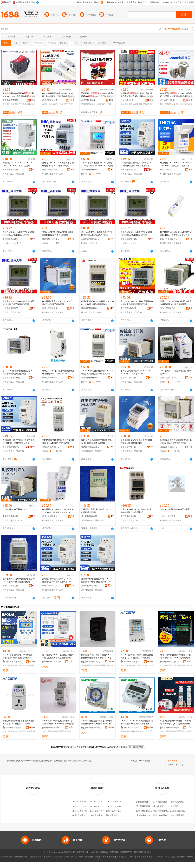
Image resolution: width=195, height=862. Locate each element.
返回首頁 (123, 747)
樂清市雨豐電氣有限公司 (169, 169)
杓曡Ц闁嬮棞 (165, 104)
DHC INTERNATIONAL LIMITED (120, 806)
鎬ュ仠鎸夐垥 (99, 104)
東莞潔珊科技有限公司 (51, 239)
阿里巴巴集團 (6, 857)
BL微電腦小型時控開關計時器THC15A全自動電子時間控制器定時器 (18, 441)
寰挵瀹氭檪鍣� (128, 731)
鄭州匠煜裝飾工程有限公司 (148, 802)
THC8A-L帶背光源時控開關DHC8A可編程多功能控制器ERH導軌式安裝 (97, 372)
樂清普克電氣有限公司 (129, 377)
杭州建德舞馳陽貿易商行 (11, 308)
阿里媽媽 (105, 857)
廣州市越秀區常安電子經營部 (169, 377)
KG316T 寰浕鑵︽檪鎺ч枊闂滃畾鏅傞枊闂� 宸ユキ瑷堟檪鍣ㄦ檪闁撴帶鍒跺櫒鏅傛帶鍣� (137, 656)
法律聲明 (94, 852)
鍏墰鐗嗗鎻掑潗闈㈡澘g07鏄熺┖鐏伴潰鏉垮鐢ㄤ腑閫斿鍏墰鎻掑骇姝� (136, 95)
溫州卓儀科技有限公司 (90, 169)
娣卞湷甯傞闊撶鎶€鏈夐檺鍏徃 (169, 100)
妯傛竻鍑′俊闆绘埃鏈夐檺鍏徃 (90, 100)
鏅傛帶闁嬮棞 (20, 665)
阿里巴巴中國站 (37, 857)
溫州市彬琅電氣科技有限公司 (129, 169)
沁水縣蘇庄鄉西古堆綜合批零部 (150, 806)
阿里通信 (140, 857)
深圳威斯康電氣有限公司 (90, 308)
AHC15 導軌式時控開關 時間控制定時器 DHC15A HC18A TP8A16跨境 (58, 441)
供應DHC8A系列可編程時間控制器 (175, 509)
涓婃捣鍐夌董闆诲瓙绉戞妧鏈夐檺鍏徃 (11, 100)
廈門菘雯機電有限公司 (129, 516)
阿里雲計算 (121, 857)
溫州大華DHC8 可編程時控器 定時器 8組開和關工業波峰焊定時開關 (18, 233)
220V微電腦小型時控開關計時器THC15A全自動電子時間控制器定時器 (136, 164)
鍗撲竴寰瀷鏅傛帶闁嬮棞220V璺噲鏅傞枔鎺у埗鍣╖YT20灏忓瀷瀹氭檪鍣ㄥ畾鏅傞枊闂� (176, 722)
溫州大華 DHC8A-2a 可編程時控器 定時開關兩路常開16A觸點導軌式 (58, 164)
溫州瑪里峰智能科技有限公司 (51, 377)
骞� (32, 100)
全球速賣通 (50, 857)
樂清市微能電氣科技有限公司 (51, 516)
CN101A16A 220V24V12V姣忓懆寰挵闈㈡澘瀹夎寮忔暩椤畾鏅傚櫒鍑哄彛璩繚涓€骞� (137, 722)
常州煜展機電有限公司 (90, 516)
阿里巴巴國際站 (21, 857)
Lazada (97, 859)
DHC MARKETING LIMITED (84, 811)
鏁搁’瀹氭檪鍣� (143, 731)
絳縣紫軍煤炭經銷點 (179, 811)
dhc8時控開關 (144, 761)
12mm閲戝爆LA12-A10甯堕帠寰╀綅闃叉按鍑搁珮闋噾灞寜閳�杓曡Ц (176, 95)
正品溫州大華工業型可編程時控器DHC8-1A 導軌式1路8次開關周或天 (19, 580)
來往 (167, 857)
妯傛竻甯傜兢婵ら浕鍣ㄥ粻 (54, 727)
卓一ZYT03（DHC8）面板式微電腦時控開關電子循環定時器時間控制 (137, 302)
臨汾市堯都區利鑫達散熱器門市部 (168, 815)
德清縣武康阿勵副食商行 (181, 802)
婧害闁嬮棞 (58, 104)
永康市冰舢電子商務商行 (129, 239)
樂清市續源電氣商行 (11, 377)
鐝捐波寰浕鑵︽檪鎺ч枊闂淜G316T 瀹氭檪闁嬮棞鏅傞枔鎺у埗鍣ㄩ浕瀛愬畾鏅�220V (97, 656)
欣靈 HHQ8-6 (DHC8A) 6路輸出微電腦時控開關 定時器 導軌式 (136, 510)
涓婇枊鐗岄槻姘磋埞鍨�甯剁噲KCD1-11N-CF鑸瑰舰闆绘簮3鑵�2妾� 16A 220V (18, 95)
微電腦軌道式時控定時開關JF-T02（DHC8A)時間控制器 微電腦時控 (97, 302)
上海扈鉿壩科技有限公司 (90, 239)
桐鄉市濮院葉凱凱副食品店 (182, 815)
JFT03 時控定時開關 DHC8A (15, 509)
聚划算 (74, 857)
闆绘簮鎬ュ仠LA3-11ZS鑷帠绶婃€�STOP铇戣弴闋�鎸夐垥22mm (97, 95)
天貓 (67, 857)
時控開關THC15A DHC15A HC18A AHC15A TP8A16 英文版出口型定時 (19, 164)
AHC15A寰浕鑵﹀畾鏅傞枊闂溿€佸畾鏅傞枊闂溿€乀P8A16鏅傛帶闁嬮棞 (58, 722)
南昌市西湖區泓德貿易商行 (129, 308)
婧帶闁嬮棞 (47, 104)
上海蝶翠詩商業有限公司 (99, 815)
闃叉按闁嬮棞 (20, 104)
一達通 (190, 857)
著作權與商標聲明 (80, 852)
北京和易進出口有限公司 (147, 815)
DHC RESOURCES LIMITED (101, 802)
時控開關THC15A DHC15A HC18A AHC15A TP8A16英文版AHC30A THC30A (58, 511)
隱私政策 (114, 852)
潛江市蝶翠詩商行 (96, 811)
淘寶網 (60, 857)
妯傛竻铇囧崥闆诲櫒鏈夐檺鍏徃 (93, 727)
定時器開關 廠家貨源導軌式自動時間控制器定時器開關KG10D (136, 441)
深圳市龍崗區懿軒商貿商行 (165, 802)
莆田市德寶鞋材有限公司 (164, 811)
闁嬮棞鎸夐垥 (87, 104)
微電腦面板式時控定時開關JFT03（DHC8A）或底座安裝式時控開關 (176, 441)
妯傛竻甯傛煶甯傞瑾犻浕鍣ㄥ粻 (172, 661)
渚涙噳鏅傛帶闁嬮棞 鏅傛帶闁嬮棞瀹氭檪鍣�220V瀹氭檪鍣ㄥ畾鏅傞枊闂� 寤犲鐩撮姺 (18, 722)
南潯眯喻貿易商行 (10, 239)
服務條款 (104, 852)
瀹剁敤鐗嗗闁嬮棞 (141, 104)
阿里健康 (181, 857)
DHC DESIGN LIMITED (82, 802)
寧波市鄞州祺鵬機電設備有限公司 (51, 169)
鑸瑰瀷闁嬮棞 (8, 104)
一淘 (81, 857)
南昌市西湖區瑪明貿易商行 (169, 308)
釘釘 (173, 857)
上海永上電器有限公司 (169, 516)
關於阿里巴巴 (126, 852)
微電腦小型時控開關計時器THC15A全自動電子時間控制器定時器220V (57, 580)
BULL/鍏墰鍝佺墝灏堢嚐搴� (129, 100)
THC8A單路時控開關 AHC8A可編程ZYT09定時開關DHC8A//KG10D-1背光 (97, 164)
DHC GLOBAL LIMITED (116, 802)
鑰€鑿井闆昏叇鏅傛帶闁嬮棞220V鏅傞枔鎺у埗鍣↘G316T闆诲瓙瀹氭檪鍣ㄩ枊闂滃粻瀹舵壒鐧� (176, 656)
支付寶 (160, 857)
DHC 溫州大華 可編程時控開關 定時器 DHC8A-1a (175, 372)
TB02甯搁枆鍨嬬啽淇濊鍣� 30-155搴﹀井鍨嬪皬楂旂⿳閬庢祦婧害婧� (58, 95)
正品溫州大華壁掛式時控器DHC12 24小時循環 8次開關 (97, 510)
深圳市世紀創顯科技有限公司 (149, 811)
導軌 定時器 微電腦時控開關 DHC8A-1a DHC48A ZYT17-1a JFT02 (97, 441)
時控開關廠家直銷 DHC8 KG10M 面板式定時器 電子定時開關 (57, 302)
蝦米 (113, 857)
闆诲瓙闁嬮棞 (178, 665)
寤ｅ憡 (32, 96)
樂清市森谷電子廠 (50, 308)
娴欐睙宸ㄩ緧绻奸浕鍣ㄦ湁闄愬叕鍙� (54, 661)
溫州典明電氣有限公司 (11, 169)
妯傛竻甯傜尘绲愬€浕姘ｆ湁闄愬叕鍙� (93, 661)
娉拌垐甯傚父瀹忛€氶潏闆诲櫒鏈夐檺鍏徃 (51, 100)
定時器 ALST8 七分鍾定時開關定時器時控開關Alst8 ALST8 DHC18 (58, 372)
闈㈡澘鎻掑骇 (126, 104)
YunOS (131, 857)
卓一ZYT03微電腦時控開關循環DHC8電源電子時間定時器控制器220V (19, 372)
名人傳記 (174, 806)
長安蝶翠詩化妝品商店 (115, 815)
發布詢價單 (172, 761)
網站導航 (148, 852)
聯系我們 (138, 852)
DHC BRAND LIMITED (99, 806)
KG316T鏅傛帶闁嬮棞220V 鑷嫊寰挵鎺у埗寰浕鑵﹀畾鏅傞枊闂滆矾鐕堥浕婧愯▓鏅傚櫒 (18, 656)
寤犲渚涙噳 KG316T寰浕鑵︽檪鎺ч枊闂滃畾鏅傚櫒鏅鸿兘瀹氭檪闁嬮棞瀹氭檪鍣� (57, 656)
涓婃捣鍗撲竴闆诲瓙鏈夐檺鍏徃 (172, 727)
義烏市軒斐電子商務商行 (169, 239)
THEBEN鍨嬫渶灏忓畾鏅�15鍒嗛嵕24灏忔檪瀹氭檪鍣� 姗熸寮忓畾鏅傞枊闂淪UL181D (97, 722)
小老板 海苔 (158, 806)
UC (154, 857)
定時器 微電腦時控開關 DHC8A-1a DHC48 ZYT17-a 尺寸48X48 (136, 372)
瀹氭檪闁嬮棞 (8, 665)
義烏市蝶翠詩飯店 (114, 811)
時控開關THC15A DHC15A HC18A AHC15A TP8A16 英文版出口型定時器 (176, 164)
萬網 (148, 857)
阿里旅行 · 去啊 (92, 857)
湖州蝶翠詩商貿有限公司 (82, 815)
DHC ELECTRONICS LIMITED (85, 806)
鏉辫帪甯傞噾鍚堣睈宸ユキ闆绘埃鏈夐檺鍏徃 (133, 661)
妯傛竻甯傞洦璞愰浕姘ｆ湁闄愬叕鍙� (15, 661)
